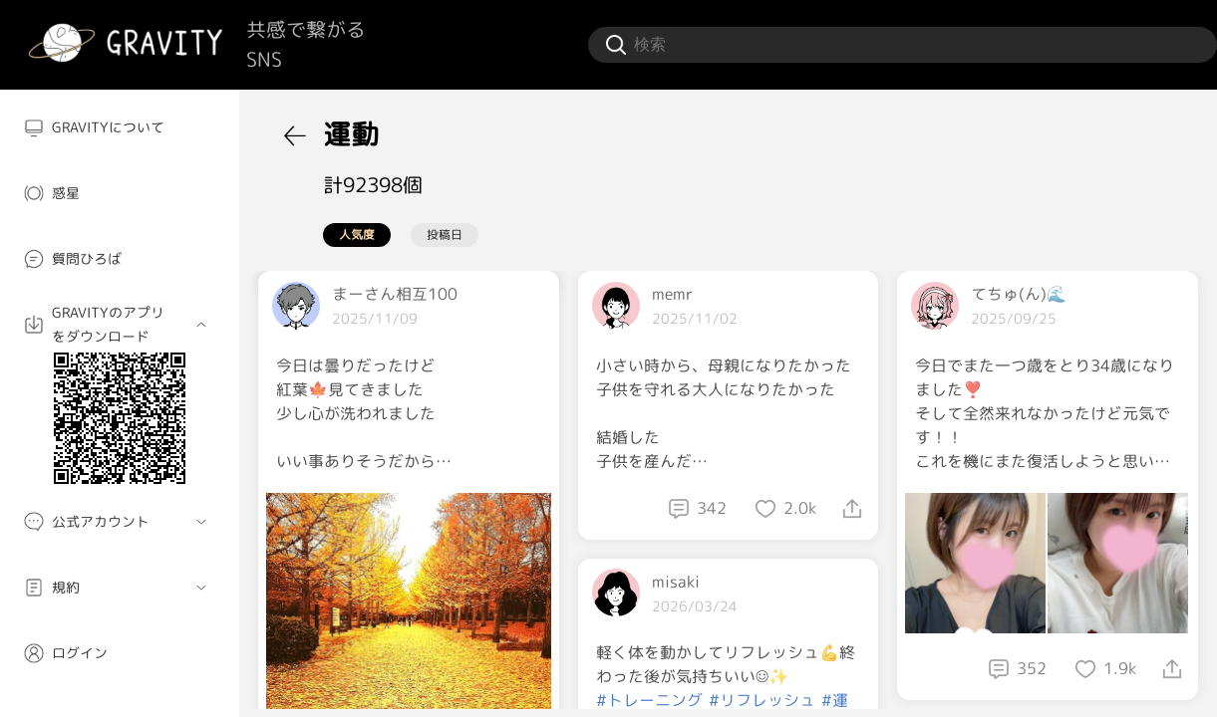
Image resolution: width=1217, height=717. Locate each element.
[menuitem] (119, 127)
